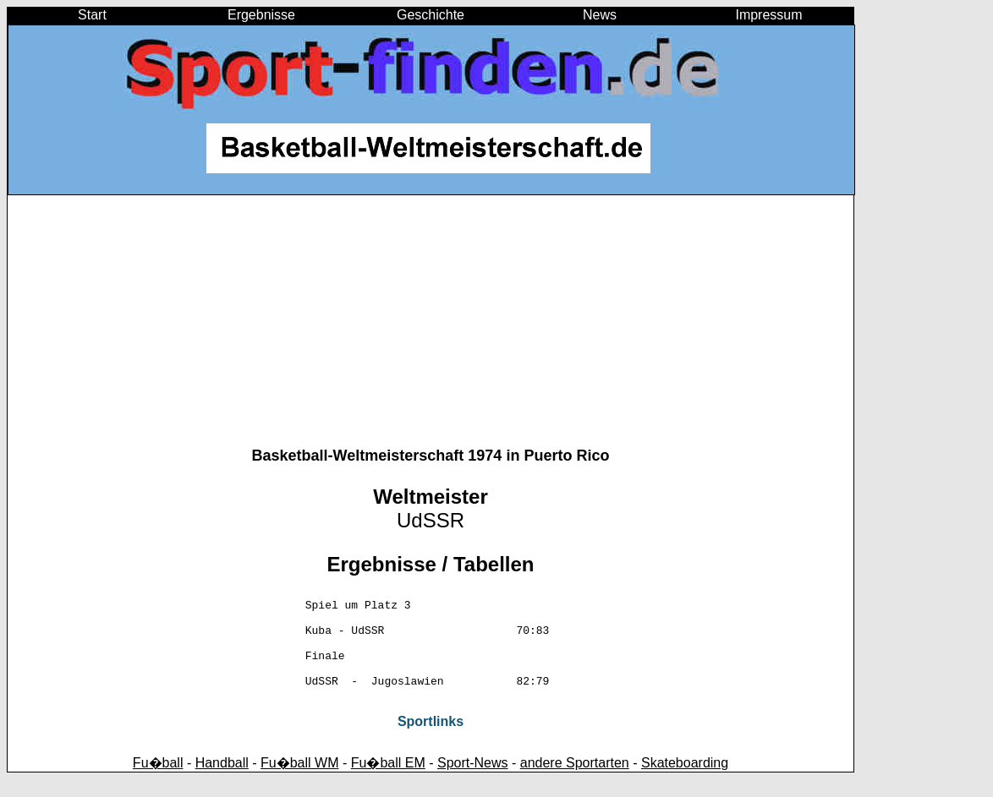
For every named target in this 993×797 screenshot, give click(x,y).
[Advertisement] (430, 328)
